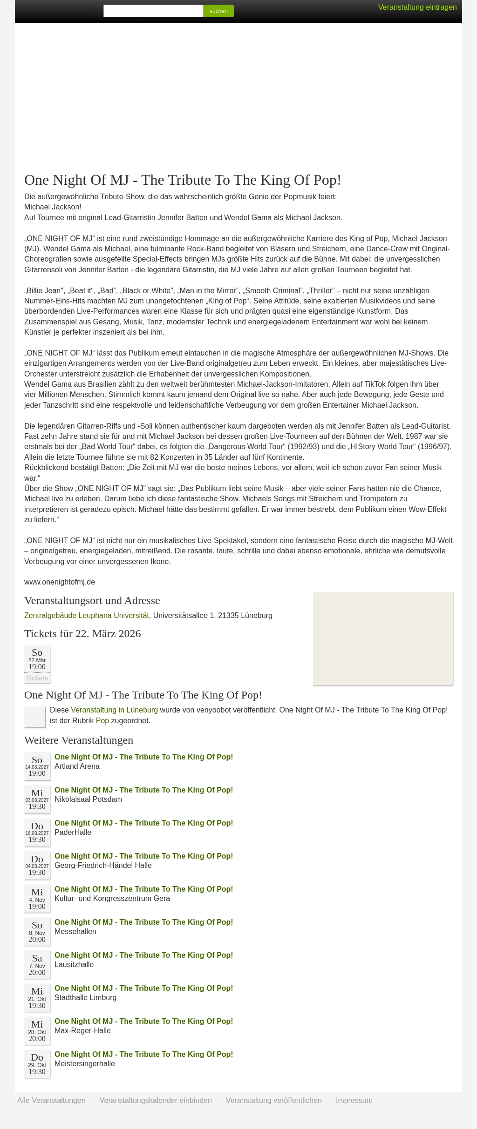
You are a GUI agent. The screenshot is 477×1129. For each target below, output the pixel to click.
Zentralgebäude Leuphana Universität (86, 615)
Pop (102, 721)
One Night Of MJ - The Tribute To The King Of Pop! (144, 757)
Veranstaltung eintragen (417, 7)
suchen (219, 11)
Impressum (354, 1100)
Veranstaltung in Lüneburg (114, 710)
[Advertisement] (238, 98)
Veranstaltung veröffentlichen (274, 1100)
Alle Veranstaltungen (51, 1100)
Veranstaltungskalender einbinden (156, 1100)
